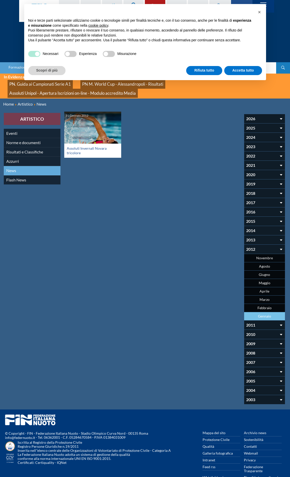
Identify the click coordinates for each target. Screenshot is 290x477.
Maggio (264, 265)
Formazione (18, 67)
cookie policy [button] (98, 25)
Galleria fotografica (218, 435)
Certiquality (44, 445)
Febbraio (264, 290)
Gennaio (264, 298)
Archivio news (255, 415)
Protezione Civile (216, 422)
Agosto (264, 248)
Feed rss (209, 449)
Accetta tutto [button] (243, 70)
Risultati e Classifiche (24, 134)
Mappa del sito (214, 415)
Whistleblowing (215, 459)
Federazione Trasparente (253, 451)
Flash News (16, 162)
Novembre (264, 240)
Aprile (264, 273)
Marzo (265, 281)
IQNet (62, 445)
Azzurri (12, 143)
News (11, 152)
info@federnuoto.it (20, 420)
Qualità (208, 428)
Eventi (11, 115)
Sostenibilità (253, 422)
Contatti (250, 428)
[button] (259, 12)
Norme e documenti (23, 124)
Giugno (264, 257)
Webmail (251, 435)
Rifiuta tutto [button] (204, 70)
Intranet (209, 442)
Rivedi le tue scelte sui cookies (261, 461)
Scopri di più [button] (47, 70)
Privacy (250, 442)
